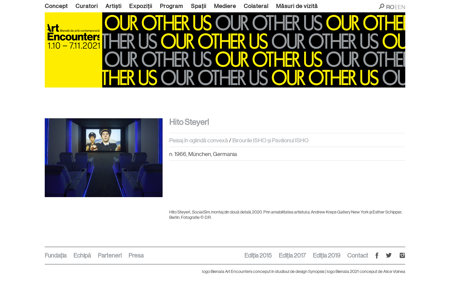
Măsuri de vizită (297, 6)
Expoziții (140, 6)
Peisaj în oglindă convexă (198, 140)
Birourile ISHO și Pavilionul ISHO (270, 140)
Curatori (86, 6)
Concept (56, 6)
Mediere (225, 6)
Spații (198, 6)
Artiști (113, 6)
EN (401, 7)
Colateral (256, 6)
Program (171, 6)
